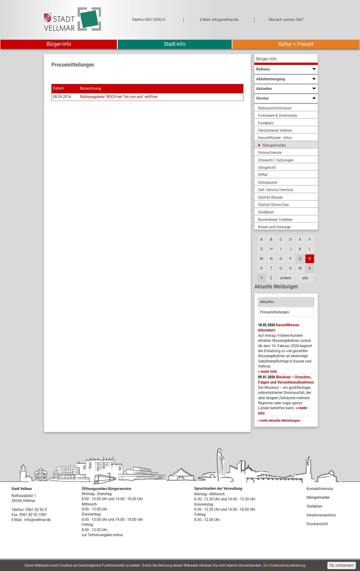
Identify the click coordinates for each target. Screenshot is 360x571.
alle (305, 278)
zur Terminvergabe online (102, 535)
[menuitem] (286, 59)
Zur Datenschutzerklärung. (284, 565)
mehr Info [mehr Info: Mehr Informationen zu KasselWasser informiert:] (269, 371)
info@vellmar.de (37, 520)
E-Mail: (16, 520)
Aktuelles (267, 302)
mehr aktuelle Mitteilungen (280, 420)
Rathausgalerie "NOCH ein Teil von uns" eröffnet (119, 97)
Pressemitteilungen (274, 312)
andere (285, 278)
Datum (58, 88)
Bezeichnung (90, 88)
